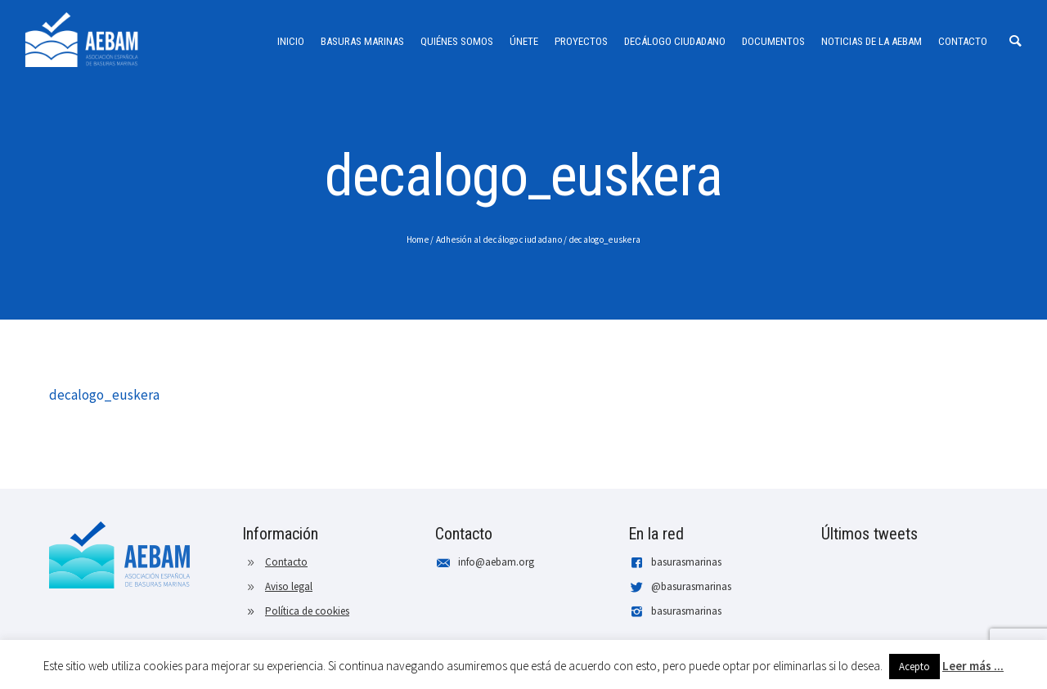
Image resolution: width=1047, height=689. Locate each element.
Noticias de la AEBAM (871, 41)
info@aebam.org (496, 562)
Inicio (290, 41)
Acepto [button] (914, 666)
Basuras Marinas (362, 41)
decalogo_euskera (604, 239)
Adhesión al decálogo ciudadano (499, 239)
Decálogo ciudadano (675, 41)
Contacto (962, 41)
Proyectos (581, 41)
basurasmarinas (686, 562)
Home (418, 239)
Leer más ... (973, 665)
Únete (524, 41)
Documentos (773, 41)
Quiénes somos (456, 41)
